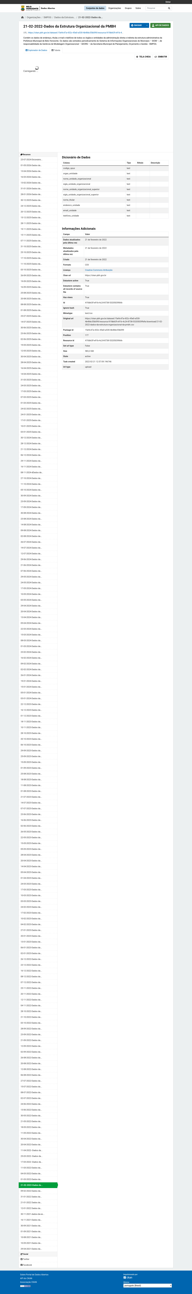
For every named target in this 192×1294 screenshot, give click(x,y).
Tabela (55, 50)
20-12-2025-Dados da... (31, 212)
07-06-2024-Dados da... (31, 571)
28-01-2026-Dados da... (31, 194)
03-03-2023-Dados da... (31, 901)
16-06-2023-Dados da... (31, 820)
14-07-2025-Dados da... (31, 322)
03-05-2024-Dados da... (31, 600)
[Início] (22, 17)
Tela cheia (143, 56)
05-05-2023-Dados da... (31, 849)
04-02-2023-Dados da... (31, 924)
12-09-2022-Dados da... (31, 1046)
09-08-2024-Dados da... (31, 530)
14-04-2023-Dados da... (31, 866)
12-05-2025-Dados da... (31, 351)
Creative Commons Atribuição (99, 270)
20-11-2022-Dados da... (31, 994)
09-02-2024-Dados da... (31, 663)
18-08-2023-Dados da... (31, 779)
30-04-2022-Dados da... (31, 1139)
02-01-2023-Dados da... (31, 953)
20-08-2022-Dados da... (31, 1063)
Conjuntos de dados (95, 8)
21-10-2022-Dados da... (31, 1017)
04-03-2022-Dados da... (31, 1173)
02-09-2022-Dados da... (31, 1052)
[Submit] (169, 8)
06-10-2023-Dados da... (31, 745)
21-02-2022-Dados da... (90, 17)
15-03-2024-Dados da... (31, 634)
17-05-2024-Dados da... (31, 588)
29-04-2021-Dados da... (31, 1249)
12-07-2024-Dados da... (31, 553)
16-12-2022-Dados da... (31, 971)
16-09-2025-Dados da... (31, 287)
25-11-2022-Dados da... (31, 988)
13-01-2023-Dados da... (31, 942)
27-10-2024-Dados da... (31, 478)
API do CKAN (26, 1278)
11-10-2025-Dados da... (31, 264)
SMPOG (47, 17)
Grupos (128, 8)
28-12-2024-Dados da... (31, 443)
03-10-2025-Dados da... (31, 269)
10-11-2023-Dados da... (31, 727)
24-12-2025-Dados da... (31, 206)
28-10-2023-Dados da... (31, 733)
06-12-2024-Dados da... (31, 455)
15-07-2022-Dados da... (31, 1086)
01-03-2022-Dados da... (31, 1179)
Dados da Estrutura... (64, 17)
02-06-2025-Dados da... (31, 339)
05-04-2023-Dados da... (31, 872)
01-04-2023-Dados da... (31, 878)
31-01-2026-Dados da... (31, 188)
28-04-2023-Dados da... (31, 855)
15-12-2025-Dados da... (31, 217)
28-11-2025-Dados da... (31, 223)
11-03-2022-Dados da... (31, 1168)
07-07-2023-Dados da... (31, 808)
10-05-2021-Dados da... (31, 1243)
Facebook (26, 1265)
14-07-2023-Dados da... (31, 803)
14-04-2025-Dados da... (31, 374)
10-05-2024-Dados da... (31, 594)
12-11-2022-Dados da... (31, 1000)
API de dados (160, 25)
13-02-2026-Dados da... (31, 183)
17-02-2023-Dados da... (31, 913)
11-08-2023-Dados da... (31, 785)
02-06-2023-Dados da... (31, 826)
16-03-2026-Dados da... (31, 177)
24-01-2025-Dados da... (31, 414)
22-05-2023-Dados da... (31, 837)
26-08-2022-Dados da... (31, 1057)
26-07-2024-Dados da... (31, 542)
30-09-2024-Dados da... (31, 495)
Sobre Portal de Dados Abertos (34, 1274)
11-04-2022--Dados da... (32, 1150)
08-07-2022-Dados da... (31, 1092)
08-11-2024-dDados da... (32, 472)
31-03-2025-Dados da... (31, 380)
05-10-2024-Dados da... (31, 490)
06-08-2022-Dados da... (31, 1075)
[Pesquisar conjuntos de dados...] (159, 8)
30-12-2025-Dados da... (31, 200)
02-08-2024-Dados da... (31, 536)
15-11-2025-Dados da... (31, 235)
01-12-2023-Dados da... (31, 716)
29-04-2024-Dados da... (31, 606)
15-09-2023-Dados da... (31, 762)
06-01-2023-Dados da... (31, 947)
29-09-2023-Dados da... (31, 750)
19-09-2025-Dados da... (31, 281)
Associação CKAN (28, 1282)
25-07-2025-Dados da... (31, 316)
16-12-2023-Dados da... (31, 710)
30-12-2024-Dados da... (31, 437)
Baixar (136, 25)
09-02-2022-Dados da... (31, 1191)
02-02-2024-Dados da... (31, 669)
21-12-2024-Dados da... (31, 449)
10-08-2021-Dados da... (31, 1237)
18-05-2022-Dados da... (31, 1127)
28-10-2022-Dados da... (31, 1011)
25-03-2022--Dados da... (32, 1156)
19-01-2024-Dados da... (31, 681)
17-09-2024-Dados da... (31, 507)
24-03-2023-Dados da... (31, 884)
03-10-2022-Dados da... (31, 1023)
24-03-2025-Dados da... (31, 385)
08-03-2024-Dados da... (31, 640)
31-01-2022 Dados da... (31, 1197)
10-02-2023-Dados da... (31, 918)
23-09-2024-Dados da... (31, 501)
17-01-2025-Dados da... (31, 420)
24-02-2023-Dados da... (31, 907)
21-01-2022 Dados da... (31, 1202)
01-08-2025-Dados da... (31, 310)
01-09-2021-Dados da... (31, 1231)
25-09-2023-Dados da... (31, 756)
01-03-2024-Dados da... (31, 646)
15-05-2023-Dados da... (31, 843)
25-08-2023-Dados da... (31, 774)
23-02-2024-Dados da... (31, 652)
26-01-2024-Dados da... (31, 675)
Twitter (25, 1259)
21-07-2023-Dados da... (31, 797)
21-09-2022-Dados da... (31, 1040)
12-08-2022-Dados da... (31, 1069)
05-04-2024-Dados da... (31, 623)
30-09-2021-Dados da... (31, 1225)
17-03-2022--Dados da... (32, 1162)
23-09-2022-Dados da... (31, 1034)
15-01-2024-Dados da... (31, 687)
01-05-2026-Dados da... (31, 165)
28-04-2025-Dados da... (31, 362)
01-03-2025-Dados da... (31, 403)
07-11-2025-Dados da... (31, 240)
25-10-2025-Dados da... (31, 252)
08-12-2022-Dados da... (31, 976)
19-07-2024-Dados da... (31, 548)
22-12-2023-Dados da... (31, 704)
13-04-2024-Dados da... (31, 617)
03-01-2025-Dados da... (31, 432)
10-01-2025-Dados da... (31, 426)
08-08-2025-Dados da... (31, 304)
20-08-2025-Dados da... (31, 298)
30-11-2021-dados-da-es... (33, 1214)
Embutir (160, 56)
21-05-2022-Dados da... (31, 1121)
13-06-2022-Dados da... (31, 1110)
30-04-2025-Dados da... (31, 356)
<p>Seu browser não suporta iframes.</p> (96, 106)
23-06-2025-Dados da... (31, 333)
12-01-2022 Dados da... (31, 1208)
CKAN (127, 1277)
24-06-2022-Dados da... (31, 1104)
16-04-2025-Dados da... (31, 368)
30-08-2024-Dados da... (31, 513)
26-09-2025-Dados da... (31, 275)
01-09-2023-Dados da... (31, 768)
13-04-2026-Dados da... (31, 171)
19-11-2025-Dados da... (31, 229)
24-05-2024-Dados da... (31, 582)
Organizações (114, 8)
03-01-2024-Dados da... (31, 698)
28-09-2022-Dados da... (31, 1028)
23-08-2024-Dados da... (31, 519)
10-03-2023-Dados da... (31, 895)
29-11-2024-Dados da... (31, 461)
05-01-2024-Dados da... (31, 692)
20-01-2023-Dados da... (31, 936)
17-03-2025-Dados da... (31, 391)
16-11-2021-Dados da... (31, 1220)
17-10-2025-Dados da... (31, 258)
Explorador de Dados (36, 50)
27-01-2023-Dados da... (31, 930)
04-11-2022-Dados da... (31, 1005)
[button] (146, 25)
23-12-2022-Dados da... (31, 965)
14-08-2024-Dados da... (31, 524)
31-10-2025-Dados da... (31, 246)
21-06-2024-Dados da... (31, 565)
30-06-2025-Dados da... (31, 327)
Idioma (126, 1282)
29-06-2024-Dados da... (31, 559)
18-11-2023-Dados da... (31, 721)
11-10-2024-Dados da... (31, 484)
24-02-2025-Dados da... (31, 409)
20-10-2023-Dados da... (31, 739)
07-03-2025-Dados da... (31, 397)
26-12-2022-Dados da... (31, 959)
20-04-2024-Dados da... (31, 611)
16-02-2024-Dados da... (31, 658)
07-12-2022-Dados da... (31, 982)
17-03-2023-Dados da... (31, 889)
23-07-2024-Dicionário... (32, 159)
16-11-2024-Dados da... (31, 466)
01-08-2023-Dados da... (31, 791)
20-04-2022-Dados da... (31, 1144)
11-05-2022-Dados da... (31, 1133)
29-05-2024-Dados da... (31, 577)
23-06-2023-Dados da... (31, 814)
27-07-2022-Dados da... (31, 1081)
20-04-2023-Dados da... (31, 860)
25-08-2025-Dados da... (31, 293)
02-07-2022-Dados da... (31, 1098)
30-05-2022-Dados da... (31, 1115)
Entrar (168, 2)
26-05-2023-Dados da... (31, 831)
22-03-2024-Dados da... (31, 629)
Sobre (138, 8)
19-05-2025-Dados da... (31, 345)
